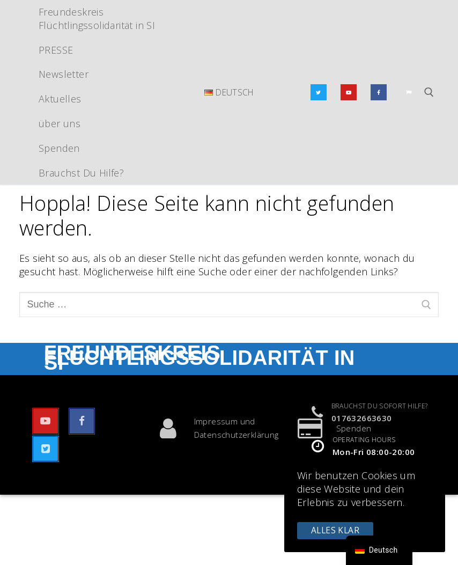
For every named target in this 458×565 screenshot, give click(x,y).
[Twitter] (319, 92)
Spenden (329, 428)
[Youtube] (349, 92)
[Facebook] (379, 92)
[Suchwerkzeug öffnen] (429, 92)
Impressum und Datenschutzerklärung (212, 428)
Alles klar (335, 530)
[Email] (409, 92)
